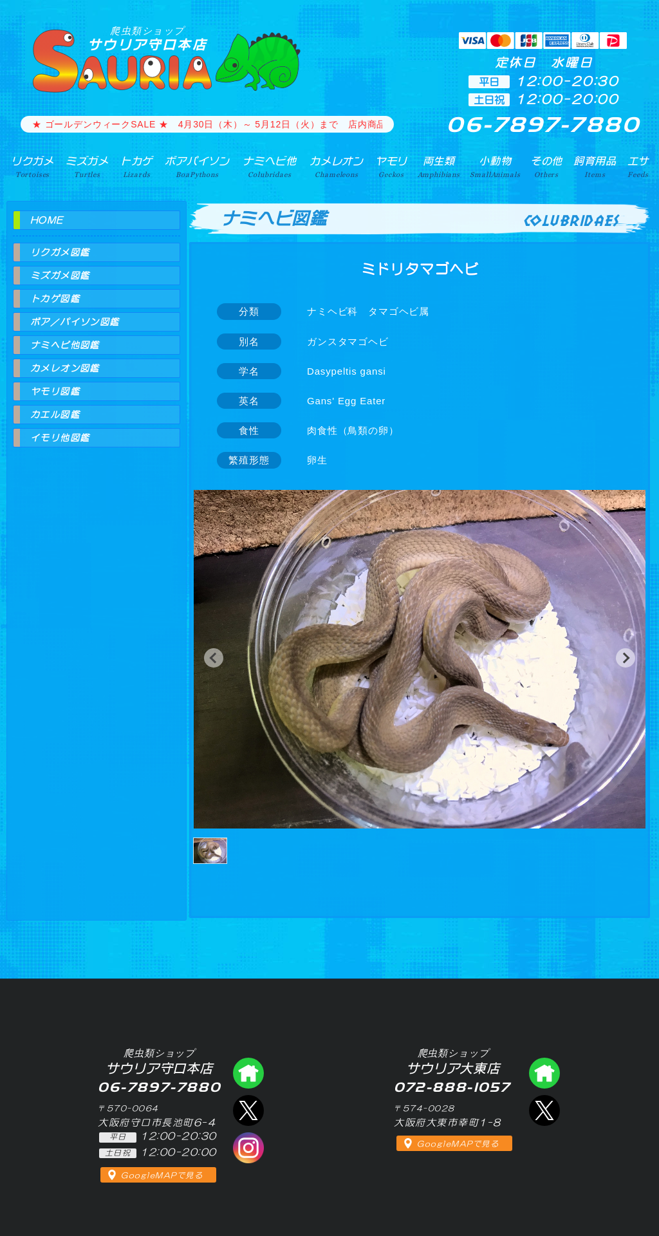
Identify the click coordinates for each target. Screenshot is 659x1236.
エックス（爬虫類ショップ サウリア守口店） (248, 1110)
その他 (546, 166)
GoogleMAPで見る (162, 1175)
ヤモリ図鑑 (55, 391)
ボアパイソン (197, 166)
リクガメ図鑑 (59, 252)
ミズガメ (87, 166)
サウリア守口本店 (147, 38)
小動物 (495, 166)
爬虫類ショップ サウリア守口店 (248, 1073)
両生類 (439, 166)
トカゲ (136, 166)
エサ (638, 166)
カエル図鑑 (55, 414)
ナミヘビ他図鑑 (65, 345)
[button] (213, 658)
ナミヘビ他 (270, 166)
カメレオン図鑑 (65, 368)
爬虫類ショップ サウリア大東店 (544, 1073)
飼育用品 (595, 166)
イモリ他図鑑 (59, 437)
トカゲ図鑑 (55, 298)
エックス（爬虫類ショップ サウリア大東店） (544, 1110)
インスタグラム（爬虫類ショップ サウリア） (248, 1147)
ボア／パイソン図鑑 (75, 321)
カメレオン (337, 166)
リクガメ (32, 166)
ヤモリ (391, 166)
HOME (47, 220)
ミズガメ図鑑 (59, 275)
